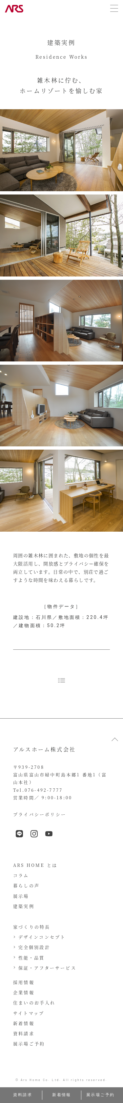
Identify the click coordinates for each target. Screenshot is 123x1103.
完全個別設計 (34, 947)
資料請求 (23, 1033)
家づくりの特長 (31, 927)
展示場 (21, 896)
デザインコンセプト (42, 937)
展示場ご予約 (29, 1043)
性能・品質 (31, 957)
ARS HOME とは (35, 865)
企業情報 (23, 992)
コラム (21, 875)
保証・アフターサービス (47, 968)
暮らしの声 (26, 885)
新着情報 (23, 1023)
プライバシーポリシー (39, 814)
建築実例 (23, 906)
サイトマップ (28, 1013)
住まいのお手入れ (34, 1002)
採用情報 (23, 982)
